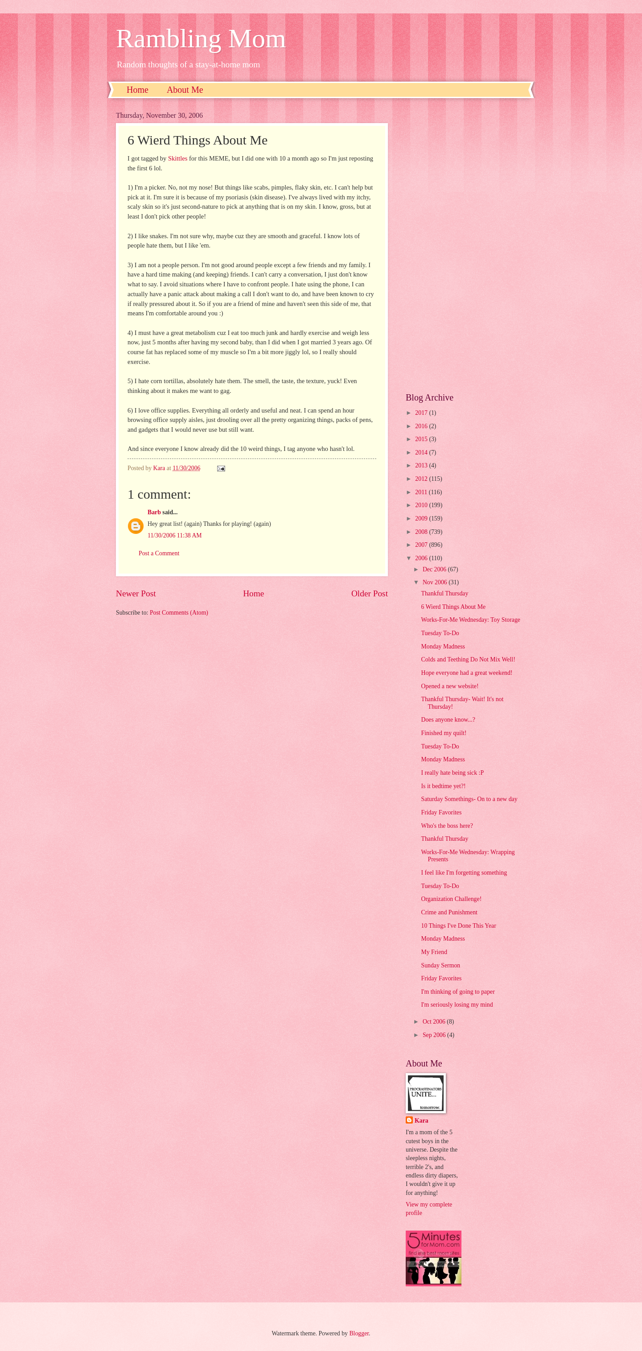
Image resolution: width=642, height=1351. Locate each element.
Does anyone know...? (448, 719)
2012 (422, 478)
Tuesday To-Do (440, 633)
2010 (422, 505)
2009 (422, 518)
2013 (422, 465)
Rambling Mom (201, 38)
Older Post (369, 593)
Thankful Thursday (444, 593)
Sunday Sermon (440, 965)
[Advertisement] (466, 245)
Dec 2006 (435, 569)
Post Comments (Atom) (179, 612)
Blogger (359, 1333)
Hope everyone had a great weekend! (466, 672)
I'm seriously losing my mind (457, 1004)
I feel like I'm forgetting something (464, 872)
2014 (422, 452)
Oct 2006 (435, 1021)
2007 (422, 544)
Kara (421, 1120)
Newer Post (136, 593)
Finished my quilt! (443, 733)
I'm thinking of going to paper (457, 991)
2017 (422, 412)
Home (137, 90)
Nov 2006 (436, 582)
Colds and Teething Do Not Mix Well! (468, 659)
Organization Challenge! (451, 899)
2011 (422, 492)
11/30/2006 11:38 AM (175, 535)
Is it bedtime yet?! (443, 786)
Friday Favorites (441, 812)
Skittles (177, 158)
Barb (154, 512)
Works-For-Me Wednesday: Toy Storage (470, 619)
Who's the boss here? (447, 825)
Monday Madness (443, 646)
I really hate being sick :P (452, 772)
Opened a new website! (449, 686)
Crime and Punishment (449, 912)
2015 (422, 439)
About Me (185, 90)
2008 (422, 532)
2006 (422, 558)
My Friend (434, 952)
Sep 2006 (435, 1035)
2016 (422, 426)
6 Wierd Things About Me (453, 606)
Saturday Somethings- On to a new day (469, 799)
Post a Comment (159, 553)
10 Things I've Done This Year (458, 925)
